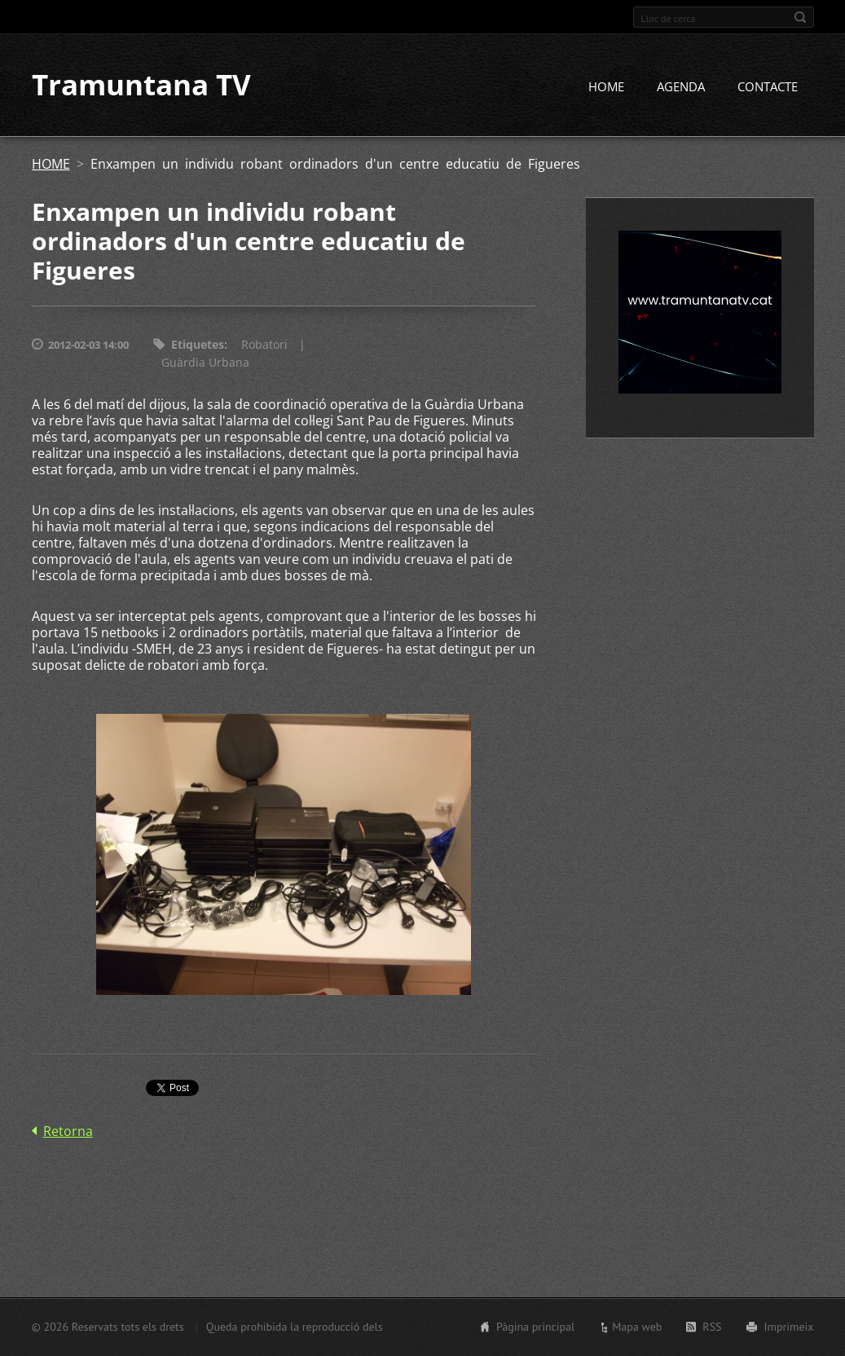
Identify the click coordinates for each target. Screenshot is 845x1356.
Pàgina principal (535, 1326)
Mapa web (637, 1326)
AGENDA (681, 87)
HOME (606, 87)
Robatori (264, 345)
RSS (711, 1326)
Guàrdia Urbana (205, 363)
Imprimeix (789, 1326)
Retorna (68, 1132)
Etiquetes (197, 345)
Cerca (800, 17)
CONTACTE (767, 87)
